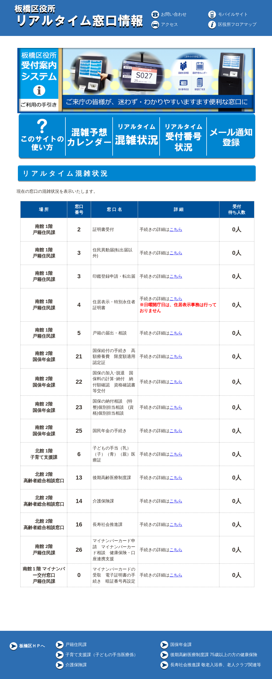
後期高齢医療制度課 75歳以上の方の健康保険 (208, 654)
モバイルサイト (227, 14)
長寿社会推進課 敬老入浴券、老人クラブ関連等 (210, 664)
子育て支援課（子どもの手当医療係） (96, 654)
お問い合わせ (168, 14)
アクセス (164, 24)
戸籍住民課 (71, 644)
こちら (175, 229)
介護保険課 (71, 664)
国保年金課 (175, 644)
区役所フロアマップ (231, 24)
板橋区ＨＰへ (27, 646)
